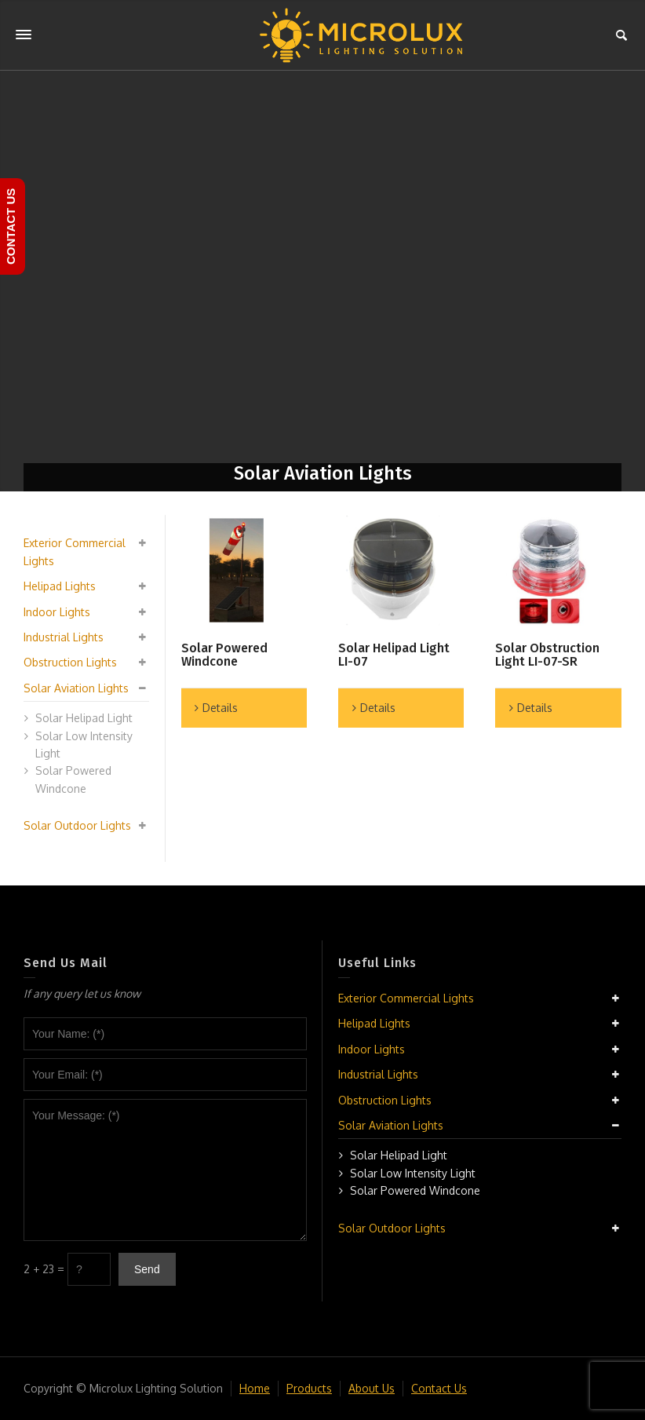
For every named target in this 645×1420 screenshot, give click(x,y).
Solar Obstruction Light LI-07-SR (547, 655)
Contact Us (439, 1388)
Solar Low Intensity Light (413, 1173)
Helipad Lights (60, 586)
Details (220, 707)
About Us (371, 1388)
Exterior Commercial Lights (406, 998)
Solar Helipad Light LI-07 (394, 655)
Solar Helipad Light (84, 718)
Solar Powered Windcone (224, 655)
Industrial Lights (64, 637)
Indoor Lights (57, 612)
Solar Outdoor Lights (77, 825)
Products (309, 1388)
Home (254, 1388)
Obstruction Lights (70, 662)
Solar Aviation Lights (76, 688)
